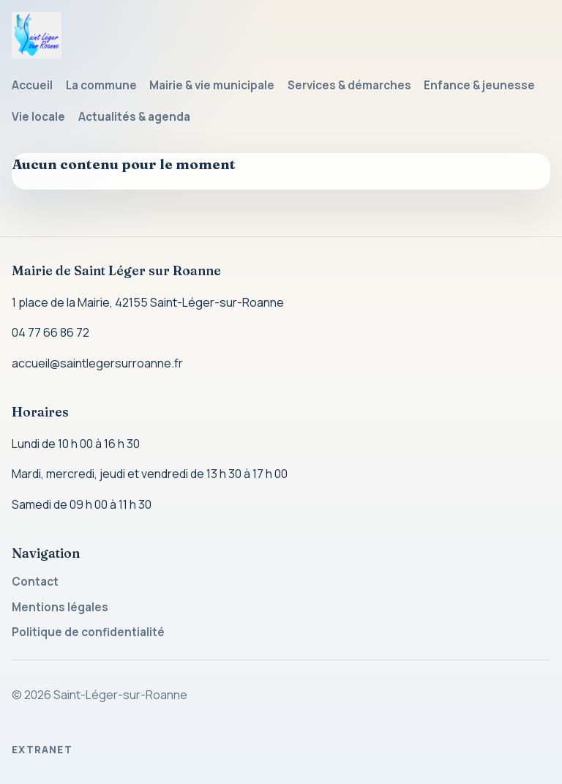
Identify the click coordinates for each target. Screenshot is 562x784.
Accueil (32, 85)
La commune (101, 85)
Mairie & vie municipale (211, 85)
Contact (35, 581)
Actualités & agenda (134, 116)
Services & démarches (349, 85)
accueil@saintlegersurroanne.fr (97, 363)
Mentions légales (60, 607)
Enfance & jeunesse (479, 85)
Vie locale (38, 116)
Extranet (42, 749)
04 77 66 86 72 (50, 332)
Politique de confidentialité (88, 632)
